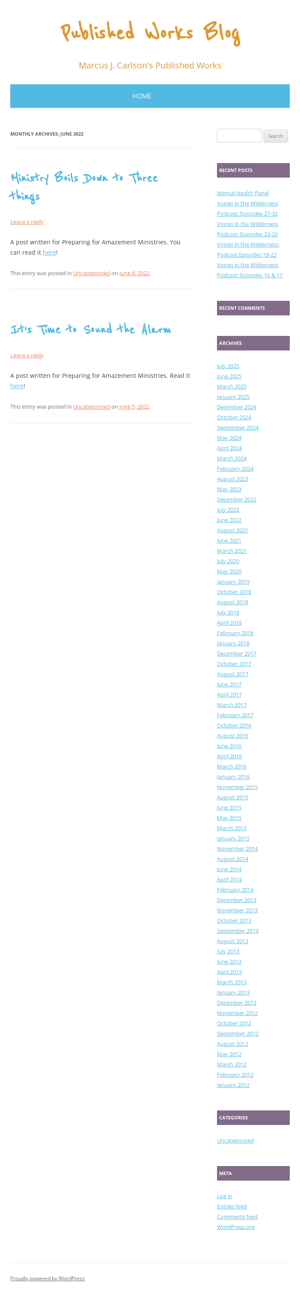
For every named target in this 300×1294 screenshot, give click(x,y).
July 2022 (228, 509)
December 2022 (236, 499)
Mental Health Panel (243, 193)
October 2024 (234, 417)
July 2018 (228, 612)
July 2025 (228, 366)
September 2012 (237, 1033)
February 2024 (235, 468)
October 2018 (234, 592)
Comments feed (237, 1216)
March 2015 (232, 828)
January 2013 (233, 992)
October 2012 (234, 1023)
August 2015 (232, 797)
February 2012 (235, 1074)
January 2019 (233, 581)
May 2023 (229, 489)
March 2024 (232, 458)
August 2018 (232, 602)
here (49, 252)
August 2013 (232, 941)
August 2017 (232, 674)
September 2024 (237, 427)
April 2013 (229, 972)
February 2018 (235, 633)
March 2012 (232, 1064)
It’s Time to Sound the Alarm (90, 330)
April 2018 (229, 622)
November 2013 (237, 910)
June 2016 (229, 746)
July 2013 (228, 951)
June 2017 (229, 684)
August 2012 (232, 1044)
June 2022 (229, 520)
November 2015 (237, 787)
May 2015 (229, 818)
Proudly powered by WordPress (47, 1278)
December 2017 (236, 653)
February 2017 (235, 715)
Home (141, 96)
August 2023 (232, 479)
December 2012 (236, 1002)
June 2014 (229, 869)
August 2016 (232, 735)
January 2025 (233, 397)
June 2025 (229, 376)
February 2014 (235, 889)
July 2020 (228, 561)
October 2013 (234, 920)
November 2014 (237, 848)
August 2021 (232, 530)
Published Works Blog (150, 34)
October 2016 (234, 725)
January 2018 (233, 643)
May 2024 (229, 438)
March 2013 (232, 982)
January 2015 (233, 838)
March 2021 (232, 551)
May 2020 (229, 571)
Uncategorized (91, 273)
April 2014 (229, 879)
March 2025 (232, 386)
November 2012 (237, 1013)
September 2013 (237, 931)
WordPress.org (236, 1227)
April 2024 (229, 448)
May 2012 (229, 1054)
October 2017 (234, 664)
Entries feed (232, 1206)
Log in (224, 1196)
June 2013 (229, 961)
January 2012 (233, 1085)
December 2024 (236, 407)
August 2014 (232, 859)
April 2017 (229, 694)
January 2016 (233, 777)
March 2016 (232, 766)
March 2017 (232, 705)
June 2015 (229, 807)
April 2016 (229, 756)
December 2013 (236, 900)
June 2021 (229, 540)
